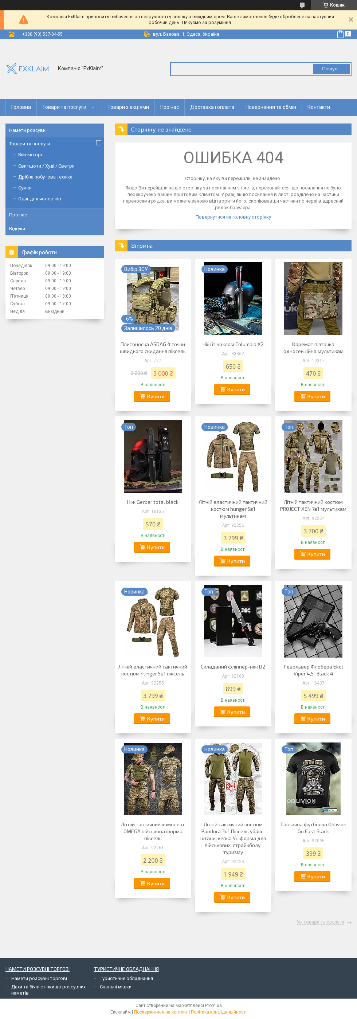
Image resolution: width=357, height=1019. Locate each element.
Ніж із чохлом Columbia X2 (233, 344)
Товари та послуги (64, 107)
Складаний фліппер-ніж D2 (233, 666)
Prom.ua (213, 1005)
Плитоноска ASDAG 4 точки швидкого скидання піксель (153, 347)
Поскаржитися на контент (161, 1012)
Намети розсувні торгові (39, 978)
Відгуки (17, 228)
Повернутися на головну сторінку (233, 217)
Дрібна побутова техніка (45, 177)
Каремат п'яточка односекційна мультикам (313, 347)
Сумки (25, 188)
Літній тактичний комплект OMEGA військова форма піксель (153, 831)
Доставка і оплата (212, 107)
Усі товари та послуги (320, 922)
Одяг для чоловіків (39, 198)
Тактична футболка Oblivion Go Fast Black (313, 827)
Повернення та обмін (271, 107)
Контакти (318, 107)
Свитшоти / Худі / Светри (46, 166)
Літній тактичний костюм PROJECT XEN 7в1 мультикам (313, 505)
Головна (21, 107)
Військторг (30, 154)
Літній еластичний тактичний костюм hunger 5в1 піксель (152, 670)
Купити (156, 396)
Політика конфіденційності (219, 1012)
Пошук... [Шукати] (331, 68)
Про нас (169, 107)
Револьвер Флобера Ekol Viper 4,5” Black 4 (313, 670)
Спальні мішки (116, 986)
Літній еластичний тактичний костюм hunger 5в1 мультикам (233, 509)
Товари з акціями (128, 107)
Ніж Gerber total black (152, 502)
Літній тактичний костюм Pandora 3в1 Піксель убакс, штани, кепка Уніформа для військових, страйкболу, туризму (233, 838)
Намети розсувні (28, 130)
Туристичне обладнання (126, 978)
